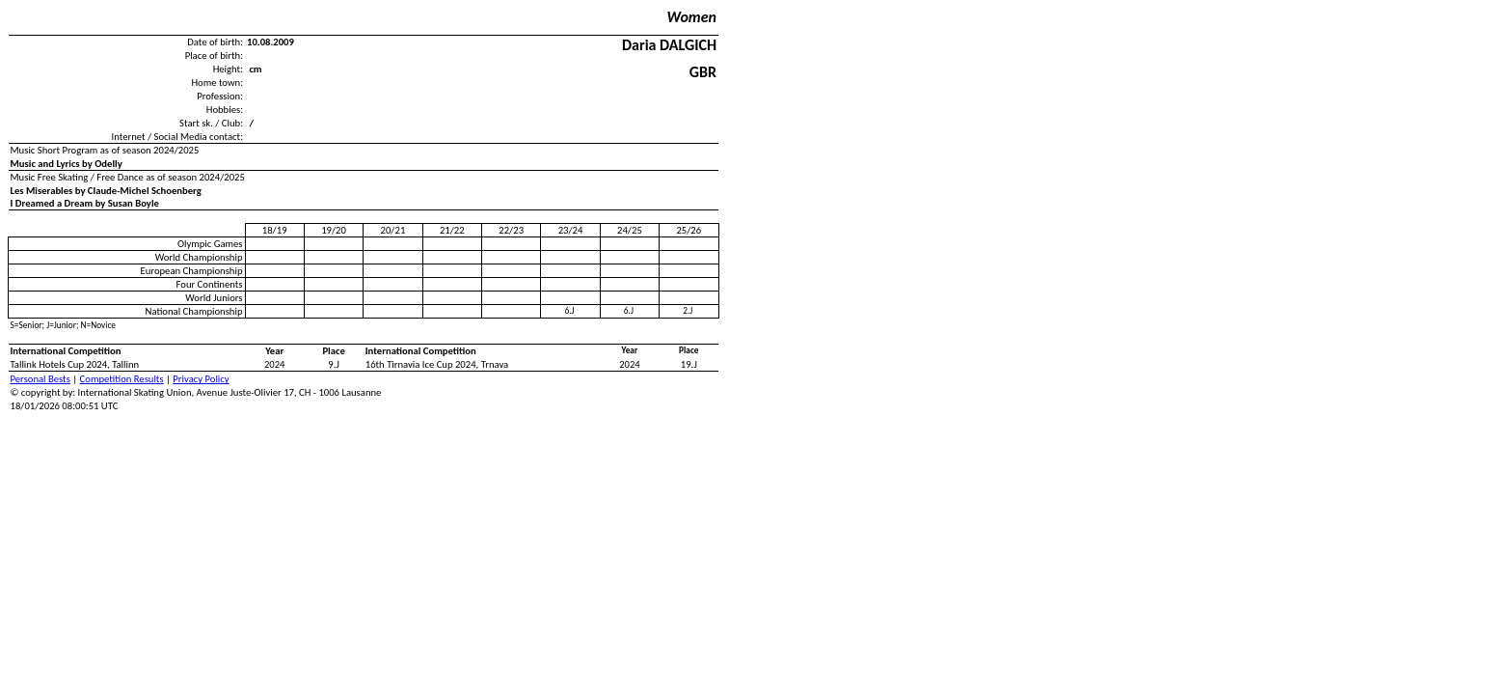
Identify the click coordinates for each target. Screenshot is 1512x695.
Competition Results (122, 379)
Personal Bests (40, 379)
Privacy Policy (201, 379)
